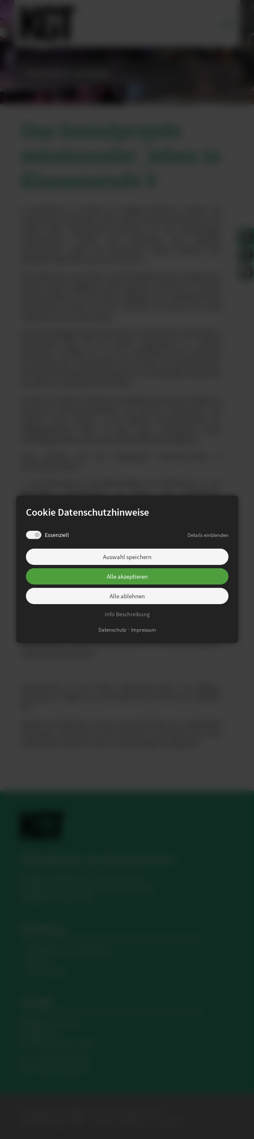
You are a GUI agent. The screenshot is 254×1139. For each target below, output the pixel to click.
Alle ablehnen (127, 596)
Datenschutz (112, 630)
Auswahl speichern (127, 557)
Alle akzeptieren (127, 576)
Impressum (143, 630)
